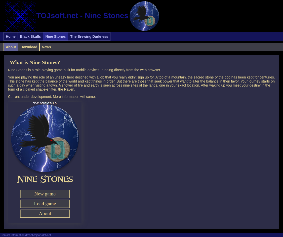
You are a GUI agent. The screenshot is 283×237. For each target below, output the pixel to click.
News (46, 47)
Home (11, 36)
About (11, 47)
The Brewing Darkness (89, 36)
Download (28, 47)
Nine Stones (55, 36)
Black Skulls (30, 36)
